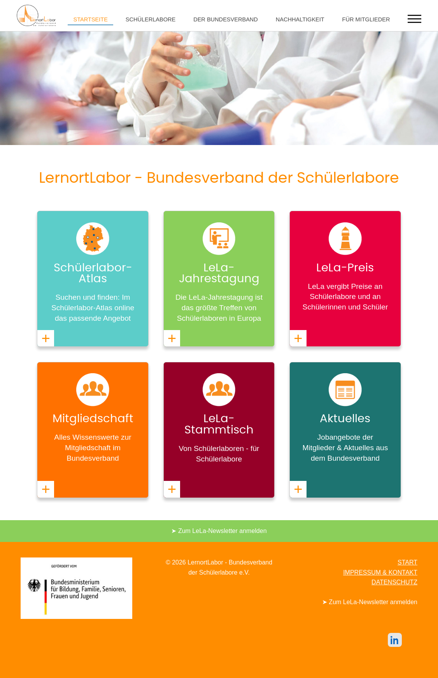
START (407, 562)
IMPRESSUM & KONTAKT (380, 572)
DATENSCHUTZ (394, 582)
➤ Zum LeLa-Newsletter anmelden (218, 531)
